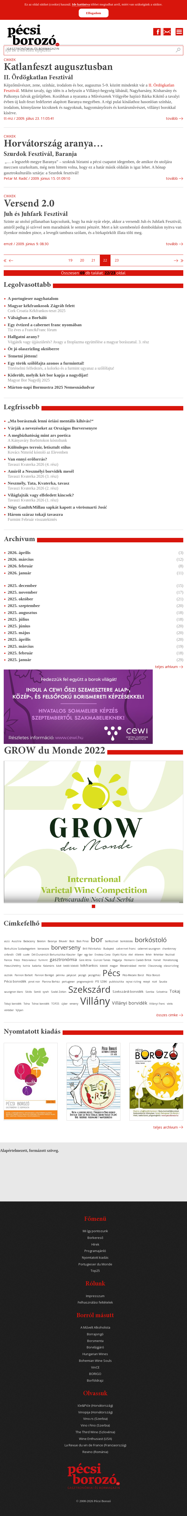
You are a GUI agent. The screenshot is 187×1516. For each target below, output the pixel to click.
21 (93, 260)
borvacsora (43, 948)
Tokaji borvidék (13, 1003)
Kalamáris (48, 965)
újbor (64, 1003)
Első (5, 260)
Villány (95, 1001)
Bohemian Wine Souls (95, 1361)
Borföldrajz (95, 1380)
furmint (43, 960)
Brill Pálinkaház (92, 948)
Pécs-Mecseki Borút (133, 975)
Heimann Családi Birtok (137, 960)
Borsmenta (95, 1341)
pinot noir (34, 981)
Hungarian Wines (95, 1354)
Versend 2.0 (29, 204)
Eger (79, 954)
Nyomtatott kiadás (95, 1257)
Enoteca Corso (103, 954)
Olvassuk (95, 1394)
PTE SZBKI (101, 981)
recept (146, 981)
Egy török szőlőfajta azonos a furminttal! (46, 363)
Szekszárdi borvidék (128, 991)
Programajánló (95, 1251)
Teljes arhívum (166, 666)
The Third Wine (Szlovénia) (95, 1432)
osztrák (8, 975)
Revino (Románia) (95, 1452)
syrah (46, 991)
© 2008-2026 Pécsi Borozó (93, 1501)
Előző (10, 260)
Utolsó (181, 260)
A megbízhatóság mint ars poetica (39, 435)
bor (97, 939)
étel (131, 954)
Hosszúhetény (12, 965)
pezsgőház (94, 975)
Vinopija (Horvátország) (95, 1412)
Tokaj (174, 991)
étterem (139, 954)
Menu (179, 31)
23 (117, 260)
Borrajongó (95, 1334)
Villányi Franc (157, 1003)
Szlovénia (161, 991)
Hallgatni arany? (23, 336)
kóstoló (104, 965)
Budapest (108, 948)
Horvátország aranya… (53, 144)
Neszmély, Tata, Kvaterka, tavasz (38, 483)
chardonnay (169, 948)
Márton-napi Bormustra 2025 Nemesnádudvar (51, 387)
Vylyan (19, 1010)
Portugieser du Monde (95, 1264)
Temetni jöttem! (22, 355)
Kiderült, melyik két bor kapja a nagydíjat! (48, 375)
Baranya (52, 941)
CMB (18, 954)
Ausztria (16, 941)
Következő (176, 260)
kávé (58, 965)
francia (8, 960)
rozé (154, 981)
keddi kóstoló (70, 965)
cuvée (26, 954)
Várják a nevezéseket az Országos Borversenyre (52, 428)
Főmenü (95, 1219)
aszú (7, 941)
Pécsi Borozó (153, 975)
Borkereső (95, 1238)
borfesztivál (111, 941)
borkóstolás (126, 941)
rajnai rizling (133, 981)
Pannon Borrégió (44, 975)
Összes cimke (167, 1015)
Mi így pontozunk (95, 1231)
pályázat (71, 975)
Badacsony (29, 941)
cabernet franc (126, 948)
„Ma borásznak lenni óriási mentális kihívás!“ (51, 420)
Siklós (28, 991)
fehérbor (158, 954)
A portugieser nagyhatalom (33, 298)
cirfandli (9, 954)
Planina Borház (51, 981)
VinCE (95, 1367)
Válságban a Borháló (27, 317)
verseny (74, 1003)
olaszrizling (171, 965)
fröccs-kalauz (29, 960)
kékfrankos (89, 965)
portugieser (68, 981)
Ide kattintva (81, 4)
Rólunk (95, 1284)
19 (70, 260)
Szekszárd (89, 989)
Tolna (27, 1003)
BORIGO (95, 1374)
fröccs (17, 960)
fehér (149, 954)
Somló (37, 991)
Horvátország (170, 960)
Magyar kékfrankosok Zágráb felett (41, 305)
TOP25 (55, 1003)
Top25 (95, 1271)
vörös (170, 1003)
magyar (114, 965)
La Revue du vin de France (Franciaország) (95, 1445)
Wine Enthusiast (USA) (95, 1439)
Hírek (95, 1244)
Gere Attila (85, 960)
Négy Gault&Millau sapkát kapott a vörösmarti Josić (57, 507)
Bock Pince (82, 941)
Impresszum (95, 1296)
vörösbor (9, 1010)
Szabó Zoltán (58, 991)
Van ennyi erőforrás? (27, 459)
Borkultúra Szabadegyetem (20, 948)
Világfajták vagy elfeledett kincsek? (41, 495)
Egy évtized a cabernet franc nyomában (45, 324)
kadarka (36, 965)
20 (82, 260)
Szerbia (150, 991)
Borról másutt (95, 1316)
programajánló (85, 981)
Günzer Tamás (101, 960)
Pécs (111, 973)
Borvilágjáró (95, 1347)
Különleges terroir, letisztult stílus (39, 447)
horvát (157, 960)
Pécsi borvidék (15, 981)
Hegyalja (117, 960)
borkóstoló (151, 939)
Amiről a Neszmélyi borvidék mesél (41, 471)
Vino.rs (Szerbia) (95, 1419)
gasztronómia (63, 959)
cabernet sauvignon (149, 948)
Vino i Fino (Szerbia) (95, 1425)
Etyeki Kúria (119, 954)
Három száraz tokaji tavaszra (35, 514)
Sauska (163, 981)
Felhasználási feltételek (95, 1302)
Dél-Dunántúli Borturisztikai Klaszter (53, 954)
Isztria (26, 965)
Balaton (41, 941)
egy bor (88, 954)
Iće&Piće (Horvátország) (95, 1405)
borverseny (66, 947)
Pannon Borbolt (24, 975)
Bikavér (63, 941)
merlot (142, 965)
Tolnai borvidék (40, 1003)
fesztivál (170, 954)
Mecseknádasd (128, 965)
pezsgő (82, 975)
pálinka (60, 975)
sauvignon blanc (13, 991)
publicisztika (116, 981)
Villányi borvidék (129, 1003)
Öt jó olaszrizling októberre (33, 348)
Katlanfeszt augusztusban (58, 67)
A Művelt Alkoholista (95, 1327)
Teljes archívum (165, 1127)
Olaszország (155, 965)
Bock (72, 941)
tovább (172, 118)
